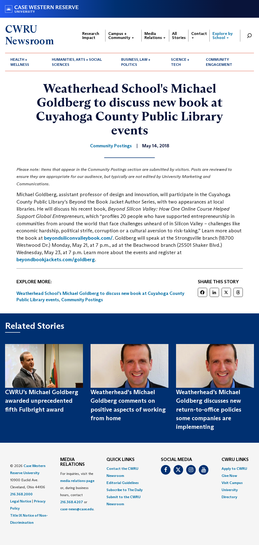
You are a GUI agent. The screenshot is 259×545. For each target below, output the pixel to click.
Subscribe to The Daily (124, 490)
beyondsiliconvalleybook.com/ (78, 238)
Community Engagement (219, 62)
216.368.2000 (21, 494)
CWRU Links (235, 459)
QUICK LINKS (120, 459)
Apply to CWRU (234, 468)
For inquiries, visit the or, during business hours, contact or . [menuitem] (77, 491)
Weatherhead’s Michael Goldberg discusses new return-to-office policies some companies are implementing (208, 409)
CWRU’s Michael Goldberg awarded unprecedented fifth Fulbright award (41, 400)
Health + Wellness (19, 62)
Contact (199, 34)
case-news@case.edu (77, 509)
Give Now (229, 475)
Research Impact (90, 35)
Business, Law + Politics (135, 62)
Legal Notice (20, 501)
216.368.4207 (71, 502)
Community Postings (82, 299)
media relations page (77, 480)
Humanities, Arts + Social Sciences (77, 62)
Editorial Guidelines (122, 482)
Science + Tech (180, 62)
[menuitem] (26, 62)
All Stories (179, 35)
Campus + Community (121, 35)
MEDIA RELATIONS (72, 462)
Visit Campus (232, 482)
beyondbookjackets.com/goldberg (55, 259)
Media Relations (154, 35)
